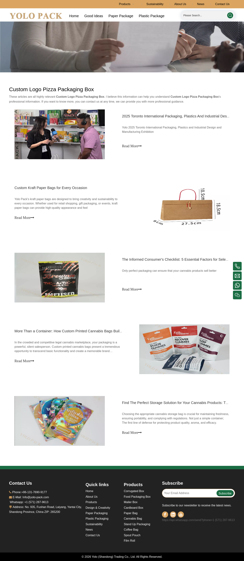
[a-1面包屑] (122, 47)
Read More (132, 146)
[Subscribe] (225, 493)
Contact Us (93, 535)
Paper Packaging (97, 513)
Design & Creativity (98, 507)
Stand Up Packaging (137, 524)
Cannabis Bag (133, 518)
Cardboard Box (133, 507)
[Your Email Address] (189, 493)
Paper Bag (131, 513)
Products (91, 502)
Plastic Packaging (97, 518)
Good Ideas (93, 16)
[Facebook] (165, 514)
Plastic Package (151, 16)
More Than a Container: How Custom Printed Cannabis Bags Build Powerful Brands (81, 331)
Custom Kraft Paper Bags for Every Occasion (50, 188)
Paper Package (120, 16)
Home (74, 16)
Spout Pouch (132, 535)
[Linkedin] (173, 514)
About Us (92, 496)
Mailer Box (131, 502)
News (89, 529)
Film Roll (129, 540)
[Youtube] (181, 514)
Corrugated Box (134, 491)
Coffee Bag (131, 529)
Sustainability (94, 524)
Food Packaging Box (137, 496)
